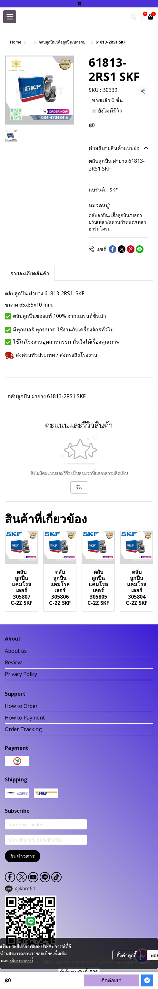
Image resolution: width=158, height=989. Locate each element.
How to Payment (25, 717)
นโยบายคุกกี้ (21, 960)
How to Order (21, 706)
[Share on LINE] (139, 249)
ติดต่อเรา (111, 980)
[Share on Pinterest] (130, 249)
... (29, 42)
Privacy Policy (21, 674)
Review (13, 662)
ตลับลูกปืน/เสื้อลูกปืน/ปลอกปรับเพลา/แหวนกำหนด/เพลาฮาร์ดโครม (117, 222)
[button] (133, 16)
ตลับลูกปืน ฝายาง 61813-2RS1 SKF (46, 396)
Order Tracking (23, 729)
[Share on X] (121, 249)
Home (15, 42)
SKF (114, 190)
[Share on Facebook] (112, 249)
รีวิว (79, 487)
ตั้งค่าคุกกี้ (126, 955)
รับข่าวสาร (22, 856)
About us (16, 650)
